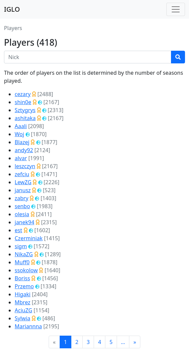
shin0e (23, 102)
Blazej (22, 142)
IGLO (12, 9)
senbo (22, 206)
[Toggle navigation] (175, 9)
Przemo (24, 286)
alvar (21, 158)
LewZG (23, 182)
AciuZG (23, 310)
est (18, 230)
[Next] (134, 342)
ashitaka (25, 118)
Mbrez (22, 302)
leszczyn (25, 166)
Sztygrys (25, 110)
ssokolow (26, 270)
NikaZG (24, 254)
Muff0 (22, 262)
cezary (23, 94)
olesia (22, 214)
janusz (23, 190)
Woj (19, 134)
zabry (21, 198)
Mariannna (28, 326)
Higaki (22, 294)
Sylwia (22, 318)
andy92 (24, 150)
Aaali (21, 126)
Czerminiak (29, 238)
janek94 (24, 222)
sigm (21, 246)
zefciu (22, 174)
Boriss (22, 278)
